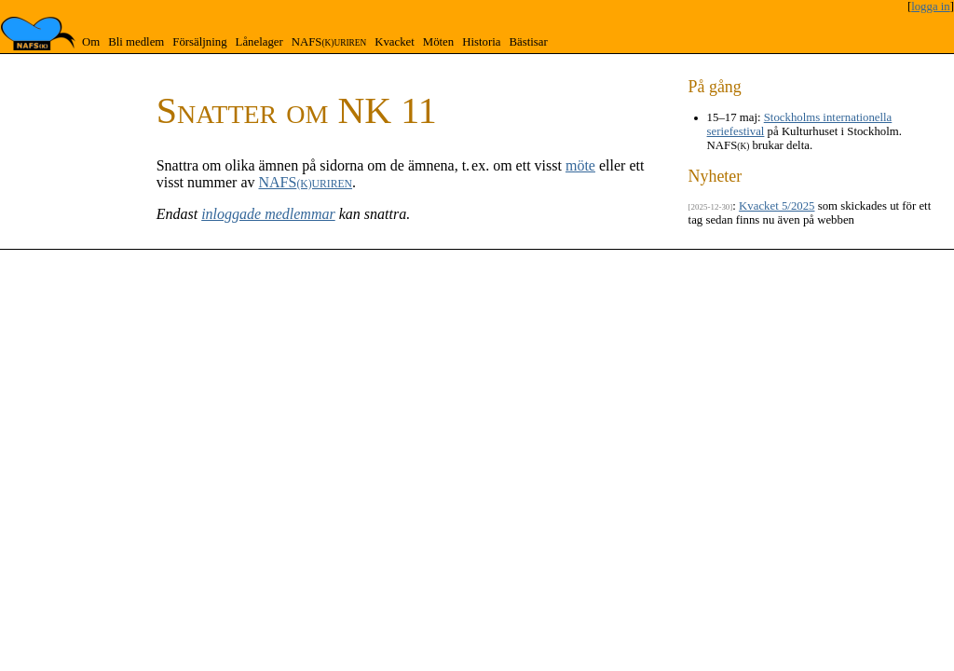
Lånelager (259, 41)
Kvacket (395, 41)
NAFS (329, 41)
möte (580, 165)
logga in (930, 6)
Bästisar (528, 41)
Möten (438, 41)
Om (91, 41)
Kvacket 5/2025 (776, 205)
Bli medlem (136, 41)
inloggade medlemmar (268, 214)
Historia (481, 41)
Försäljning (199, 41)
